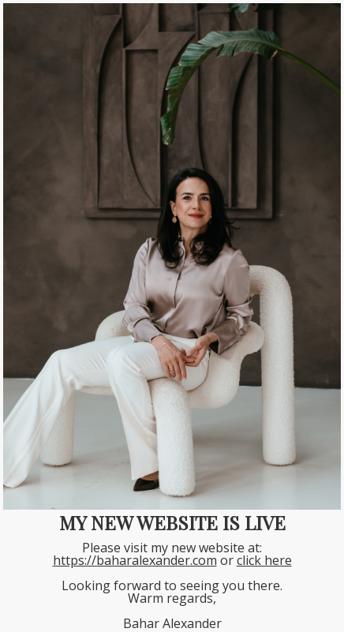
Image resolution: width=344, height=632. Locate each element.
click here (264, 560)
